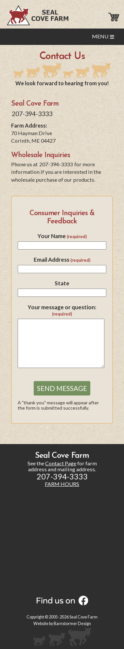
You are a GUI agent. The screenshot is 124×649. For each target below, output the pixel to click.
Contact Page (60, 463)
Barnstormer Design (72, 623)
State (62, 283)
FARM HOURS (62, 484)
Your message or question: (62, 310)
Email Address (62, 259)
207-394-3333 (32, 113)
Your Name (62, 236)
